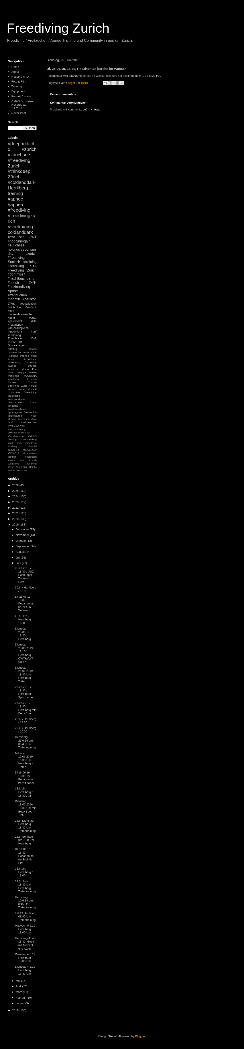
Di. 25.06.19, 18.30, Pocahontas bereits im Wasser (24, 603)
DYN (33, 283)
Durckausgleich (18, 345)
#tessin (12, 418)
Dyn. (11, 303)
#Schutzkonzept (16, 436)
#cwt (11, 237)
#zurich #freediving (22, 256)
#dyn (11, 310)
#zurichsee (16, 245)
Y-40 (24, 470)
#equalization (28, 303)
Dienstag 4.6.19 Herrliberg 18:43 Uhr (25, 970)
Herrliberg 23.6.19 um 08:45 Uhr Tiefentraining (25, 742)
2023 (16, 502)
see (22, 237)
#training (30, 262)
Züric (24, 385)
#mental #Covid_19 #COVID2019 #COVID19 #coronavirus (22, 450)
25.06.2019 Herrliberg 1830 (23, 619)
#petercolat (15, 321)
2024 (16, 496)
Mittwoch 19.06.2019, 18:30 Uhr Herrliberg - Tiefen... (24, 760)
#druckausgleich (18, 328)
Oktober (21, 540)
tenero (33, 372)
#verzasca (24, 418)
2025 (16, 490)
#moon (33, 348)
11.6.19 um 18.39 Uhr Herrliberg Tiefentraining (25, 886)
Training (16, 86)
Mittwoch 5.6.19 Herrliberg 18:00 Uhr (25, 929)
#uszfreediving (19, 287)
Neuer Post (18, 113)
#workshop (14, 379)
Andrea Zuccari (22, 382)
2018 (16, 1010)
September (23, 546)
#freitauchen (17, 295)
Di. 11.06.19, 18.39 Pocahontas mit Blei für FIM (24, 855)
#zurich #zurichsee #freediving (22, 155)
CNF (34, 352)
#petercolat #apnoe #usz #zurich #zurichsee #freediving (22, 460)
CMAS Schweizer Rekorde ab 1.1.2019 (22, 105)
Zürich (14, 176)
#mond (26, 369)
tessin (27, 352)
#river (11, 467)
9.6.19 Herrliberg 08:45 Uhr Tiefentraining (25, 916)
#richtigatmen (15, 415)
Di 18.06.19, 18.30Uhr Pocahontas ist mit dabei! (24, 778)
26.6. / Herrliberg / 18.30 (25, 720)
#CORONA (30, 375)
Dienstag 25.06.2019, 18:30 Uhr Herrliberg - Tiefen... (24, 674)
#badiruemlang (29, 439)
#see (34, 415)
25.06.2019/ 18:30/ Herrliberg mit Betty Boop (25, 708)
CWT (33, 237)
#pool (11, 317)
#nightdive (14, 307)
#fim (19, 443)
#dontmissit (16, 274)
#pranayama (15, 412)
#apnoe (15, 198)
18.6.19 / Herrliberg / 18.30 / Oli (23, 792)
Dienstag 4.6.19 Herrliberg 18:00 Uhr (25, 958)
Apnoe (13, 291)
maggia (22, 372)
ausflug (12, 348)
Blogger (140, 1036)
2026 (16, 485)
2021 (16, 513)
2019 (16, 524)
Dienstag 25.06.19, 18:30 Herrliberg (23, 634)
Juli (18, 557)
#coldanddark (21, 182)
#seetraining (20, 226)
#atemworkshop (17, 399)
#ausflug (12, 439)
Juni (19, 563)
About (15, 71)
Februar (21, 997)
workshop (13, 375)
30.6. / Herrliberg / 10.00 (25, 589)
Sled (19, 470)
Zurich (14, 165)
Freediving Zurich (58, 28)
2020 (16, 519)
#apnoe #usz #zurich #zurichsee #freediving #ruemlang (22, 392)
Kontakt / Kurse (21, 96)
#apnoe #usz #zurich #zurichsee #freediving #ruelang (22, 359)
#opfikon (12, 457)
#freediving (19, 210)
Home (15, 67)
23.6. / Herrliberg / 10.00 (25, 729)
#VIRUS (32, 436)
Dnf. (34, 338)
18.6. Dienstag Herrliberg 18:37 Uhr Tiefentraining (25, 826)
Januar (20, 1003)
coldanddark (20, 232)
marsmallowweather (20, 314)
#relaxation (30, 412)
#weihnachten (29, 422)
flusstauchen (15, 352)
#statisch (31, 307)
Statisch (14, 262)
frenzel (33, 385)
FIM (34, 369)
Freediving (16, 266)
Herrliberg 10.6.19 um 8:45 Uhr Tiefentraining (25, 902)
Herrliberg (18, 187)
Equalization (16, 338)
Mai (18, 980)
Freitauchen (15, 324)
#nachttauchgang (21, 278)
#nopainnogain (19, 241)
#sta (34, 321)
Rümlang (13, 355)
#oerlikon (30, 299)
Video (11, 372)
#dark (11, 443)
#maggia (13, 405)
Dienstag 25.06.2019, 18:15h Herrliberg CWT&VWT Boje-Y (24, 653)
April (19, 986)
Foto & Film (18, 81)
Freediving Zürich (22, 270)
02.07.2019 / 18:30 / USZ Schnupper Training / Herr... (24, 574)
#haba (33, 402)
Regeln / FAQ (20, 76)
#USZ (33, 317)
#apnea (15, 204)
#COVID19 (15, 342)
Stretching (14, 385)
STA (33, 266)
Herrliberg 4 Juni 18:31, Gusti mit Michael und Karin (25, 943)
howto (96, 109)
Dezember (23, 529)
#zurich (13, 283)
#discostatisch (16, 402)
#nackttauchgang (18, 408)
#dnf (34, 331)
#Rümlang (14, 335)
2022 (16, 507)
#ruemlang (21, 467)
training (15, 193)
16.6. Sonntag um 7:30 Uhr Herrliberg (24, 840)
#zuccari (32, 379)
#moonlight (15, 331)
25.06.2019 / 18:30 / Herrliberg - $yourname (24, 692)
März (19, 992)
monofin (14, 299)
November (23, 535)
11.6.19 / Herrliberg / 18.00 (23, 872)
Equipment (18, 91)
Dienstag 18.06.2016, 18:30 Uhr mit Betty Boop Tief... (25, 808)
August (21, 551)
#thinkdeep (19, 171)
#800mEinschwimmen (19, 432)
